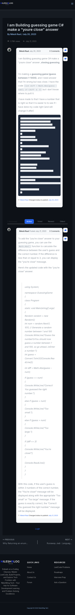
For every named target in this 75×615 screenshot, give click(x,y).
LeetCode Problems (62, 567)
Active (29, 221)
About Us (30, 572)
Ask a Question (60, 582)
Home (29, 567)
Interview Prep (60, 577)
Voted (40, 221)
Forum (29, 582)
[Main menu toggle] (72, 3)
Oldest (62, 221)
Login (37, 529)
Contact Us (31, 577)
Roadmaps (58, 572)
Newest (51, 221)
